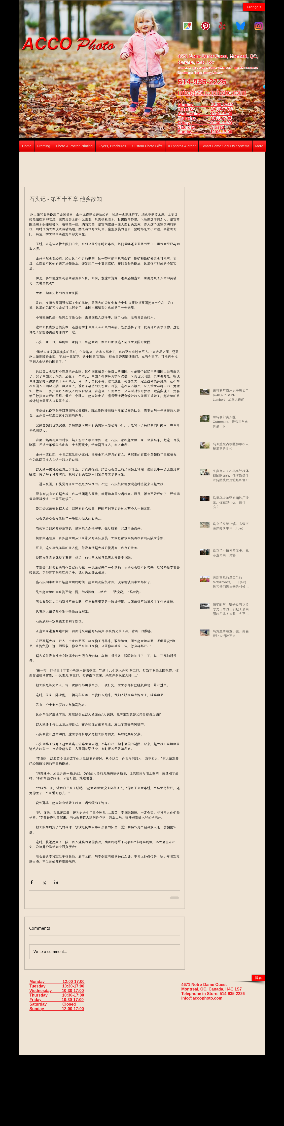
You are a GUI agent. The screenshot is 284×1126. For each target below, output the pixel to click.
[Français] (254, 7)
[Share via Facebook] (31, 882)
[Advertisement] (142, 1090)
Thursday (194, 118)
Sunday (194, 132)
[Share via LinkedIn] (56, 882)
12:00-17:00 (221, 132)
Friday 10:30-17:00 (205, 123)
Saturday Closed (201, 127)
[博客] (258, 978)
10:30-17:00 (221, 118)
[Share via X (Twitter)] (44, 882)
